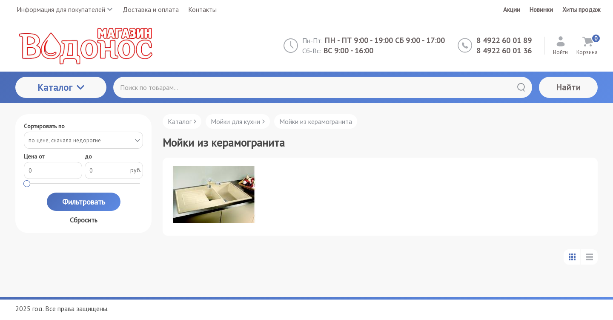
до (88, 156)
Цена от (34, 156)
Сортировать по (44, 126)
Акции (511, 10)
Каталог (60, 87)
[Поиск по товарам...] (322, 87)
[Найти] (521, 87)
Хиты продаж (581, 10)
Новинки (541, 10)
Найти (568, 87)
